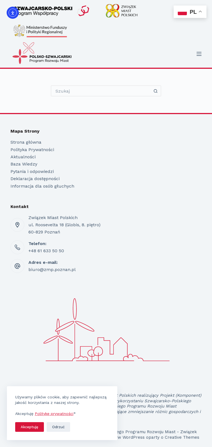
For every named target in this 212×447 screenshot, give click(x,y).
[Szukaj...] (100, 90)
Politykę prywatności (54, 413)
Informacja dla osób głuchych (42, 186)
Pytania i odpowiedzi (32, 171)
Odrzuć (58, 427)
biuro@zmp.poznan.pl (52, 269)
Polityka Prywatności (32, 149)
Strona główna (25, 142)
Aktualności (23, 156)
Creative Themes (182, 437)
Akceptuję (29, 427)
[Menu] (199, 53)
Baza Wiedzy (23, 164)
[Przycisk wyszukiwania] (155, 90)
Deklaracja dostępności (35, 178)
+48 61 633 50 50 (46, 250)
